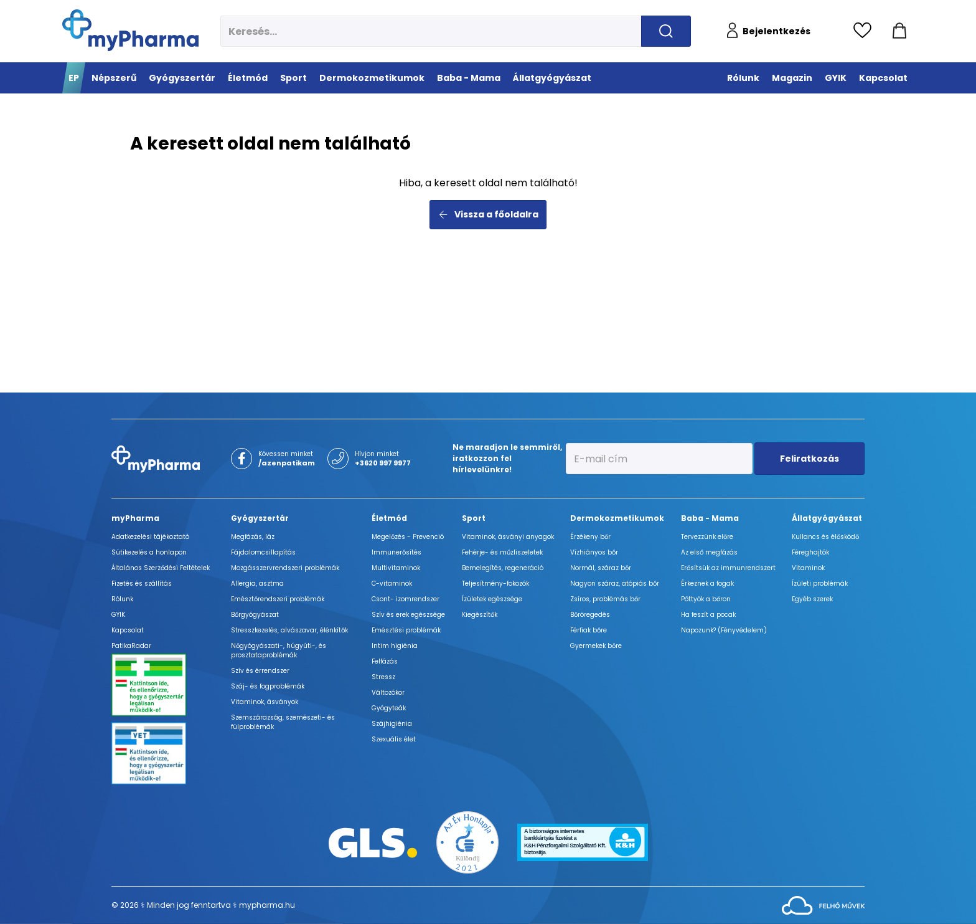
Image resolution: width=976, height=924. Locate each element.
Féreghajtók (810, 552)
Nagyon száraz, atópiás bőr (614, 583)
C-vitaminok (392, 583)
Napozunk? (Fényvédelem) (724, 630)
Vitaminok (808, 568)
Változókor (388, 692)
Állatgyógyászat (827, 518)
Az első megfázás (709, 552)
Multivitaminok (396, 568)
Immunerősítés (396, 552)
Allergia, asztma (257, 583)
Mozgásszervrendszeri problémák (285, 568)
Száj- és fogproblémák (267, 686)
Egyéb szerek (812, 599)
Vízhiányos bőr (594, 552)
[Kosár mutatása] (899, 31)
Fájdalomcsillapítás (263, 552)
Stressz (383, 677)
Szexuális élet (394, 739)
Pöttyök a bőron (706, 599)
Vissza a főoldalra (488, 214)
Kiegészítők (479, 614)
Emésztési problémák (406, 630)
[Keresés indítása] (666, 31)
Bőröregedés (590, 614)
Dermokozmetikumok (617, 518)
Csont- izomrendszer (405, 599)
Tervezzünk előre (707, 536)
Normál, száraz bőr (600, 568)
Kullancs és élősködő (825, 536)
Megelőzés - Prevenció (408, 536)
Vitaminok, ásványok (264, 702)
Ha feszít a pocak (708, 614)
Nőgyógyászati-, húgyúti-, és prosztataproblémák (278, 650)
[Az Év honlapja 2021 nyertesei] (467, 841)
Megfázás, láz (252, 536)
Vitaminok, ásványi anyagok (508, 536)
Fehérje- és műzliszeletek (502, 552)
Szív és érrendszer (260, 670)
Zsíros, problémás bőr (605, 599)
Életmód (389, 518)
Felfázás (385, 661)
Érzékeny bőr (590, 536)
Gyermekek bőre (596, 645)
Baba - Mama (710, 518)
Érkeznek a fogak (707, 583)
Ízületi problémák (820, 583)
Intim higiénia (395, 645)
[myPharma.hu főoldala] (130, 30)
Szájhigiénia (392, 723)
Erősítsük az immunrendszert (728, 568)
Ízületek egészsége (492, 599)
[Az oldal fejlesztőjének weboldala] (823, 904)
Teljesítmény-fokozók (495, 583)
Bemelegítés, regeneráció (502, 568)
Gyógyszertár (260, 518)
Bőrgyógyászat (255, 614)
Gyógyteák (389, 708)
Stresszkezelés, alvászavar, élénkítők (289, 630)
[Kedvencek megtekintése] (865, 31)
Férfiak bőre (588, 630)
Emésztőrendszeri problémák (277, 599)
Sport (474, 518)
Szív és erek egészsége (408, 614)
